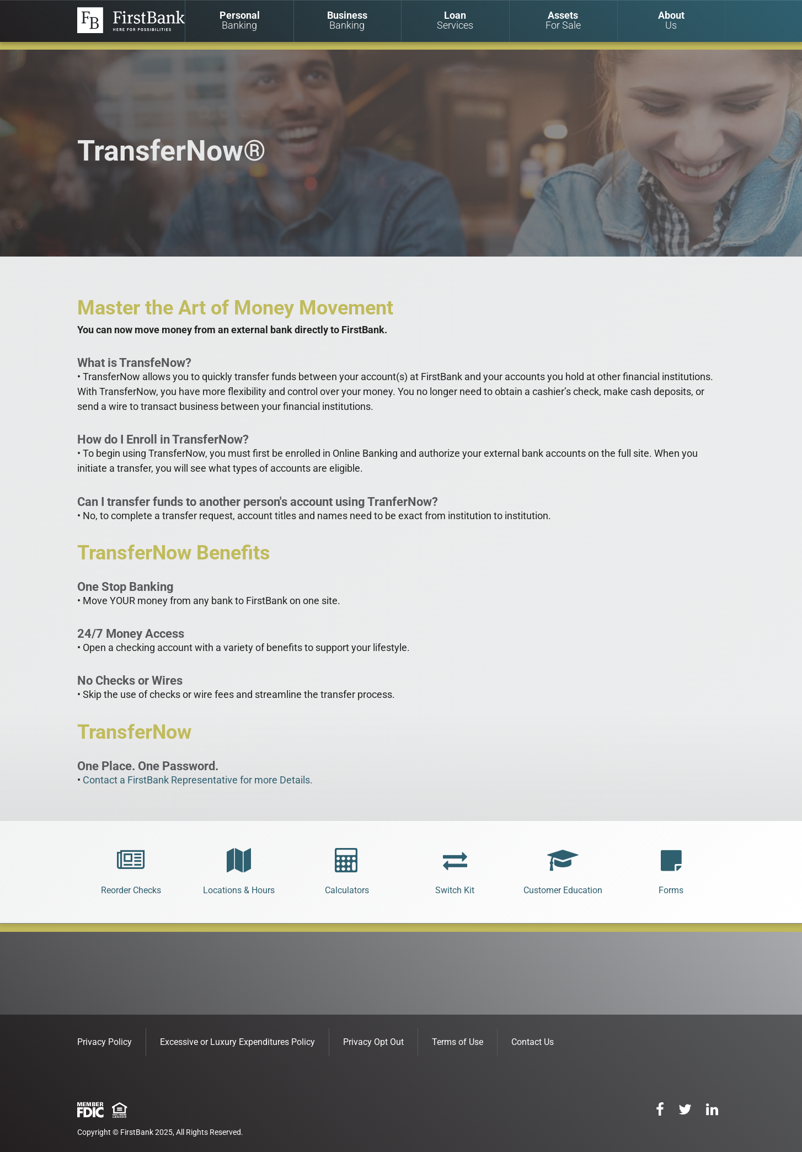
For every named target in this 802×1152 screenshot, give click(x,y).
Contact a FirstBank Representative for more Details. (198, 780)
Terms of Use (457, 1042)
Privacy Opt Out (373, 1042)
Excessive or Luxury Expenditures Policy (237, 1042)
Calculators (347, 890)
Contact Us (532, 1042)
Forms (671, 890)
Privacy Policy (104, 1042)
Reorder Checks (131, 890)
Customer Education (562, 890)
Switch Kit (454, 890)
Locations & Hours (239, 890)
